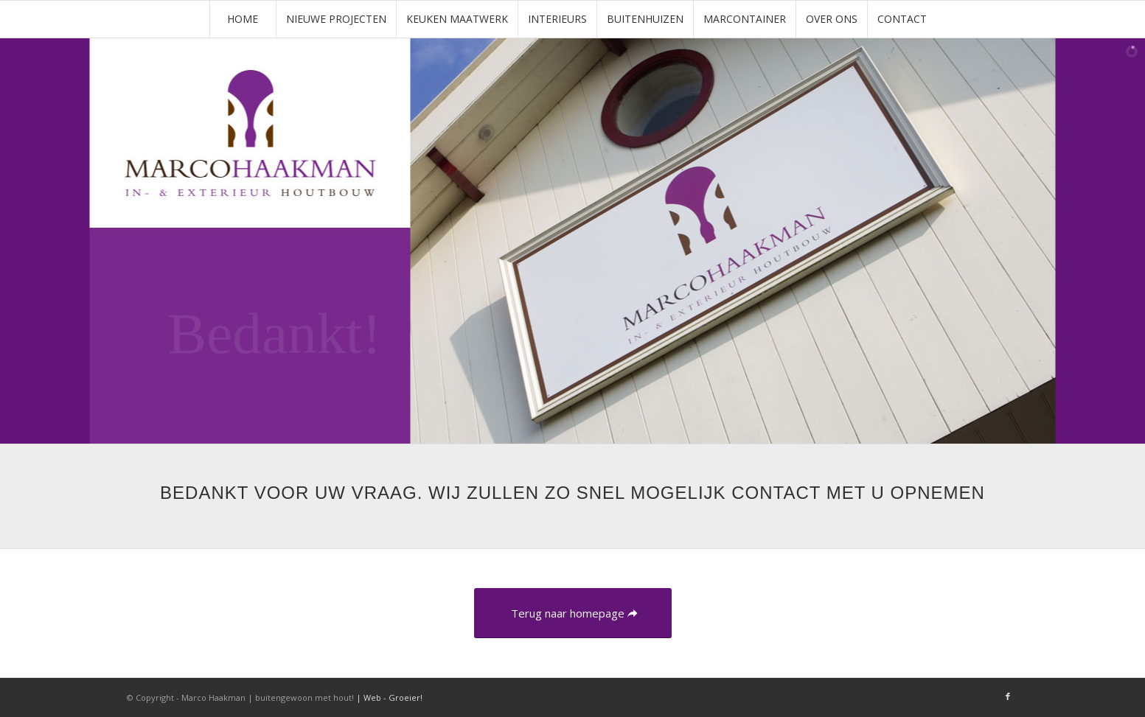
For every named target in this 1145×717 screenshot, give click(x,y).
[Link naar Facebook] (1008, 696)
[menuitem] (242, 19)
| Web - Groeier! (389, 697)
